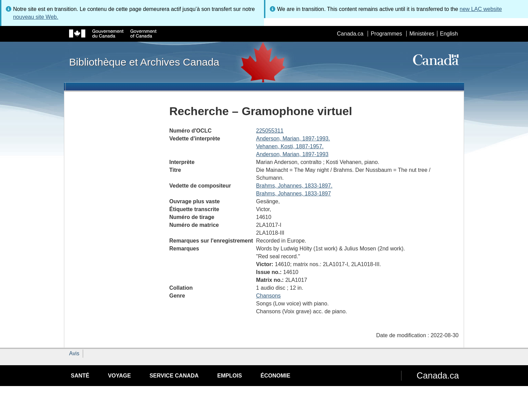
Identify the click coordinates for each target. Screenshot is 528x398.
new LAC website (481, 9)
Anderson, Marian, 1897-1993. (293, 138)
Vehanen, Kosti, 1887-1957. (290, 146)
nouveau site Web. (35, 17)
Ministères (421, 34)
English (449, 34)
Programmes (386, 34)
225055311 (269, 131)
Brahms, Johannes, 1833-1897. (294, 186)
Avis (74, 353)
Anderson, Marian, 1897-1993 (292, 154)
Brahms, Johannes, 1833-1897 (293, 193)
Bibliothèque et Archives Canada (144, 62)
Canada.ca (350, 34)
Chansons (268, 296)
